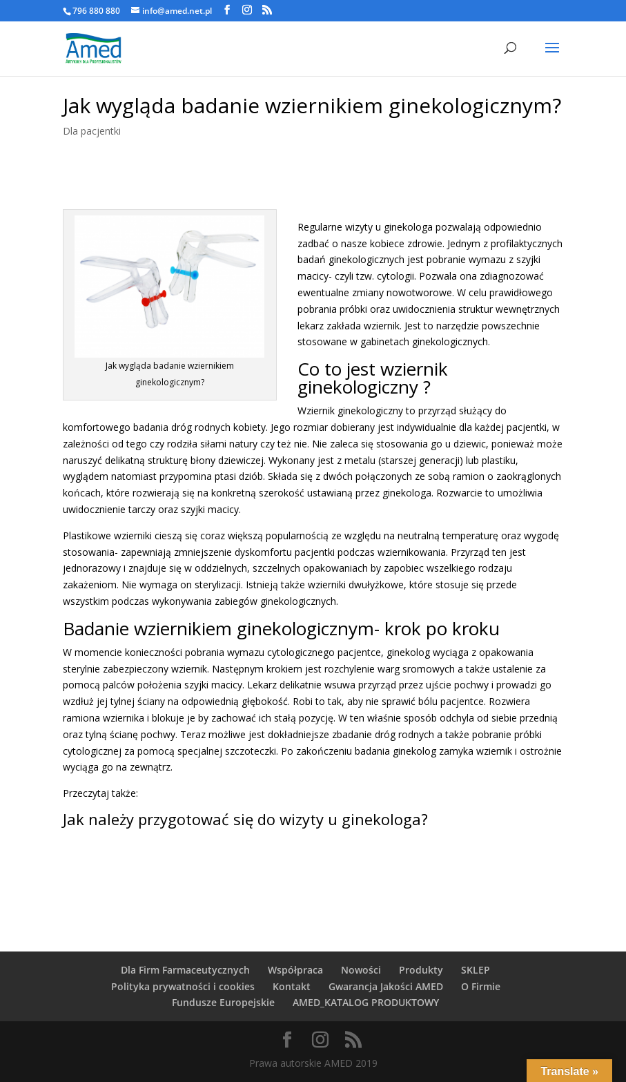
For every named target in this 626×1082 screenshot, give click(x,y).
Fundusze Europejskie (223, 1002)
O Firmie (480, 986)
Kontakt (292, 986)
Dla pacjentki (92, 130)
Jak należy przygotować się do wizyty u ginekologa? (245, 819)
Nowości (361, 969)
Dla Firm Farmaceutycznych (185, 969)
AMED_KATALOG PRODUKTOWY (366, 1002)
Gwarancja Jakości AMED (386, 986)
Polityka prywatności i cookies (183, 986)
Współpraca (295, 969)
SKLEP (475, 969)
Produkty (421, 969)
